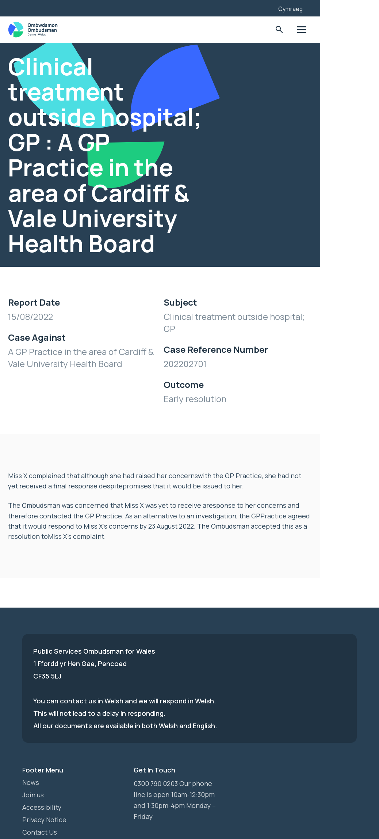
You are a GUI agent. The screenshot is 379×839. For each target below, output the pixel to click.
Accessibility (42, 771)
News (30, 746)
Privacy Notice (44, 783)
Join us (33, 758)
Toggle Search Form (323, 30)
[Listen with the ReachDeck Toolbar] (305, 7)
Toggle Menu (346, 29)
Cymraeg (334, 9)
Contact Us (40, 795)
